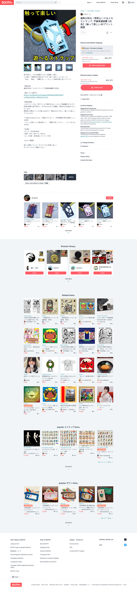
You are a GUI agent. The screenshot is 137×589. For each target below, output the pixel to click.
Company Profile (35, 584)
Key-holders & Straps (93, 11)
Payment (85, 146)
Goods (82, 11)
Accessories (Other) (29, 219)
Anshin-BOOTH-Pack (94, 122)
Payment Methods (45, 551)
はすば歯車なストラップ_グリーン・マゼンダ (50, 221)
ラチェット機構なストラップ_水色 (104, 221)
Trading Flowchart (88, 142)
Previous (25, 35)
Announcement (74, 544)
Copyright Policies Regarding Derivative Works (22, 566)
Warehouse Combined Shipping (49, 558)
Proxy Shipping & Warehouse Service (22, 554)
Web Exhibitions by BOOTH (48, 562)
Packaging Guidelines (17, 558)
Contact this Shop (86, 160)
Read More (90, 52)
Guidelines (66, 584)
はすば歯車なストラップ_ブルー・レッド (32, 221)
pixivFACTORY (84, 136)
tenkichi (56, 268)
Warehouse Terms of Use (55, 584)
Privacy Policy (84, 156)
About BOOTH (100, 2)
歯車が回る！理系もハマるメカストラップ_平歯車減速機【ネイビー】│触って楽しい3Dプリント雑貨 (68, 221)
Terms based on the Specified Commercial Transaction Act (107, 584)
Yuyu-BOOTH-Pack (107, 122)
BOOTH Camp (15, 571)
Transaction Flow (45, 554)
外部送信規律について (85, 584)
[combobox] (36, 2)
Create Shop (114, 2)
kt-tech (35, 198)
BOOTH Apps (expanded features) (21, 547)
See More (68, 280)
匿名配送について (16, 551)
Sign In (89, 2)
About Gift (85, 99)
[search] (55, 2)
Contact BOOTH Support (77, 551)
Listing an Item (15, 544)
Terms (82, 153)
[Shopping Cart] (123, 2)
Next (74, 35)
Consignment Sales (16, 562)
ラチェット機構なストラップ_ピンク (86, 221)
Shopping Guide (45, 547)
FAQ (71, 547)
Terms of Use (44, 584)
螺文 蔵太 (34, 268)
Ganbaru (79, 268)
